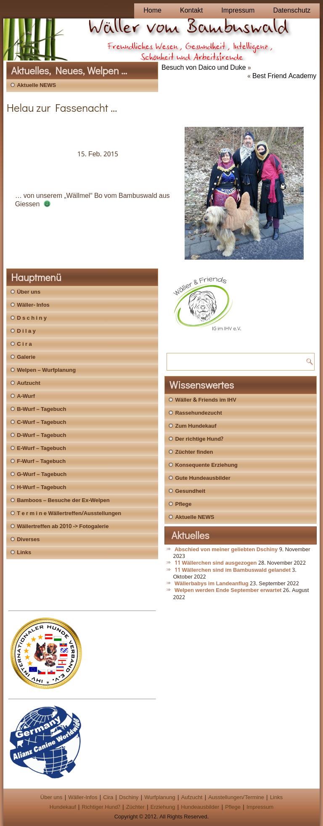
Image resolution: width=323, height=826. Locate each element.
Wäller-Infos (82, 797)
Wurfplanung (159, 797)
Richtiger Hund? (101, 807)
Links (24, 553)
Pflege (183, 504)
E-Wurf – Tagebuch (41, 448)
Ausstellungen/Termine (236, 797)
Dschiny (128, 797)
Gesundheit (190, 491)
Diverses (28, 540)
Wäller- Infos (33, 305)
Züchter (135, 807)
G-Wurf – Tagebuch (41, 474)
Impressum (237, 10)
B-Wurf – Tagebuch (41, 409)
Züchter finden (194, 452)
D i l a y (26, 331)
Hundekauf (63, 807)
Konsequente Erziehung (206, 465)
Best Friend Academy (284, 76)
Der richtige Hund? (199, 439)
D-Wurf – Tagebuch (41, 435)
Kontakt (191, 10)
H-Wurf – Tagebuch (41, 487)
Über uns (28, 292)
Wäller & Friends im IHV (205, 400)
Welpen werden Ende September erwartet (228, 590)
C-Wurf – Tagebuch (41, 422)
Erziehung (163, 807)
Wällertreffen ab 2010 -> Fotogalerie (63, 526)
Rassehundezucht (198, 413)
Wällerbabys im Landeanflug (212, 584)
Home (152, 10)
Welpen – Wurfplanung (46, 370)
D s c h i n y (32, 318)
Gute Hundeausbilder (202, 478)
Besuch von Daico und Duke (204, 68)
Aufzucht (28, 383)
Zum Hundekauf (195, 426)
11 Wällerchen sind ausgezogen (216, 563)
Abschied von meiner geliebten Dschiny (226, 550)
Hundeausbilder (200, 807)
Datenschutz (291, 10)
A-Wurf (26, 396)
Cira (108, 797)
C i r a (24, 344)
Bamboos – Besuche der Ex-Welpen (63, 500)
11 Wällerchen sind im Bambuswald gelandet (233, 570)
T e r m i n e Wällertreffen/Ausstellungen (69, 513)
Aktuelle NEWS (36, 85)
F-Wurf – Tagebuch (41, 461)
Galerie (26, 357)
